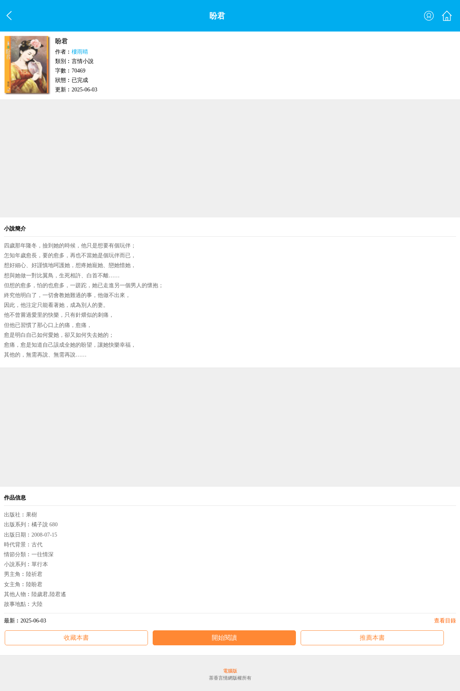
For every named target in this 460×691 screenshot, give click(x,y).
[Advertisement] (230, 158)
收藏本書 (76, 637)
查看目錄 (445, 621)
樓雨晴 (80, 52)
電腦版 (230, 671)
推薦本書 (372, 637)
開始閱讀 (224, 637)
